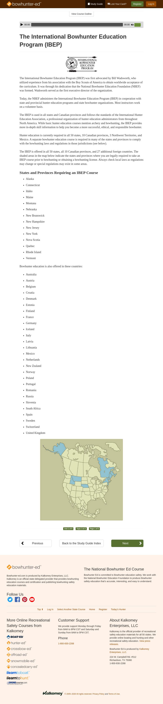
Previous (37, 543)
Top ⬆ (40, 609)
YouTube (32, 599)
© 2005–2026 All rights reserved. (78, 694)
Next (125, 543)
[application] (81, 25)
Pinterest (24, 599)
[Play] (22, 24)
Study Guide (95, 4)
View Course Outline (81, 14)
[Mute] (132, 24)
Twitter (10, 599)
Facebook (17, 599)
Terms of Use (114, 694)
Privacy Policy (98, 694)
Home (92, 609)
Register (137, 4)
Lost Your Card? (117, 4)
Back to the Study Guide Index (81, 543)
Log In (151, 4)
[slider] (77, 24)
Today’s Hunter (118, 609)
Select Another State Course (71, 609)
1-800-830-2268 (66, 643)
